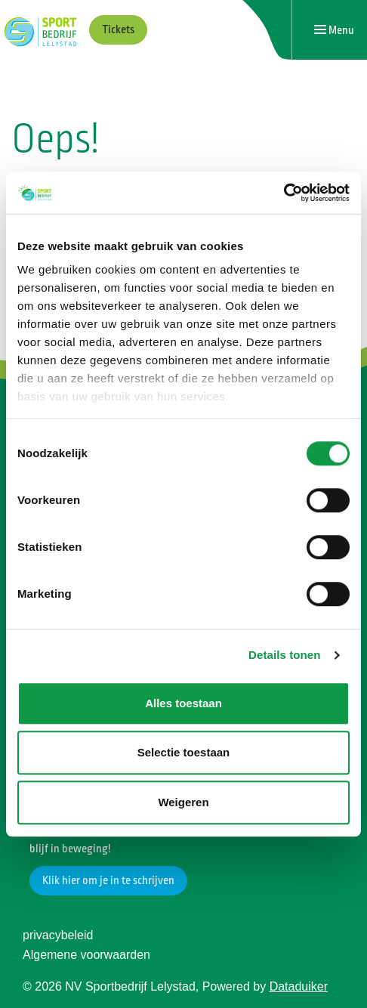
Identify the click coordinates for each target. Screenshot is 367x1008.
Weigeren (183, 802)
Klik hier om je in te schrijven (108, 880)
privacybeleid (58, 935)
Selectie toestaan (183, 752)
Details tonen (284, 654)
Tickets (118, 30)
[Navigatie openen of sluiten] (334, 30)
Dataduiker (299, 986)
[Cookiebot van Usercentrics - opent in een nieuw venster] (283, 193)
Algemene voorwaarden (86, 954)
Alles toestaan (183, 703)
